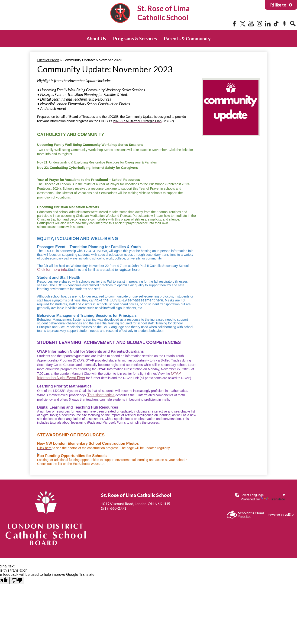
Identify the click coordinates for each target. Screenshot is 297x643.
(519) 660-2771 (113, 508)
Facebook (234, 23)
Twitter (242, 23)
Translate (273, 499)
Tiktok (276, 23)
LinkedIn (268, 23)
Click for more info (52, 270)
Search (293, 23)
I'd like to (280, 4)
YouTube (251, 23)
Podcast (284, 23)
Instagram (259, 23)
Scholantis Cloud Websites (245, 514)
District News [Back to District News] (48, 60)
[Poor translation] (17, 580)
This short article (100, 395)
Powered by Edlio (281, 514)
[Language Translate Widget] (263, 495)
